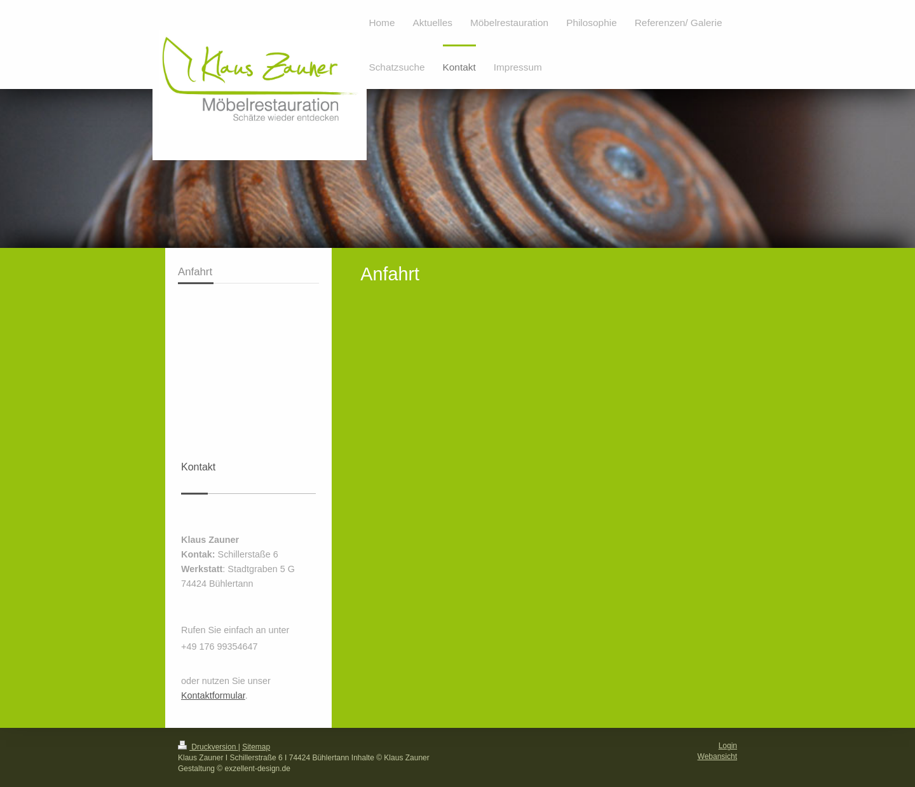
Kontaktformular (213, 695)
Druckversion (208, 747)
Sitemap (256, 747)
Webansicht (717, 756)
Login (728, 745)
